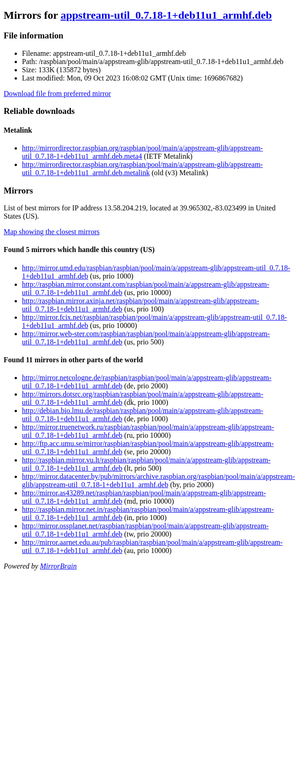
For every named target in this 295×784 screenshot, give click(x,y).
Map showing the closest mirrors (52, 232)
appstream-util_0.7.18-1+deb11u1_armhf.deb (166, 15)
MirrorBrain (58, 566)
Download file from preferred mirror (57, 93)
